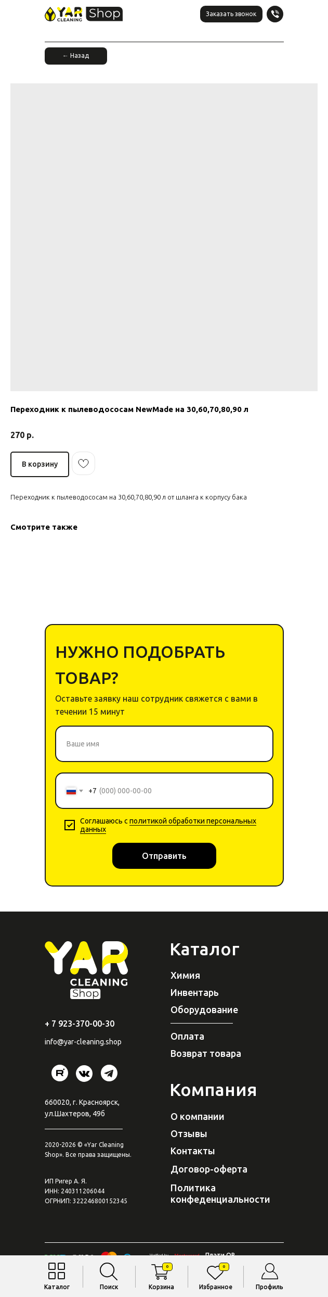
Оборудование (204, 1009)
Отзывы (188, 1133)
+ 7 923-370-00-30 (79, 1023)
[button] (231, 14)
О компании (197, 1116)
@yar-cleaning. (81, 1042)
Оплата (187, 1036)
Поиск (109, 1286)
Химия (185, 975)
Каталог (57, 1286)
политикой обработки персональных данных (168, 825)
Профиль (269, 1286)
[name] (164, 744)
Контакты (192, 1150)
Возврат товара (205, 1053)
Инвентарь (194, 992)
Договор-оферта (208, 1169)
